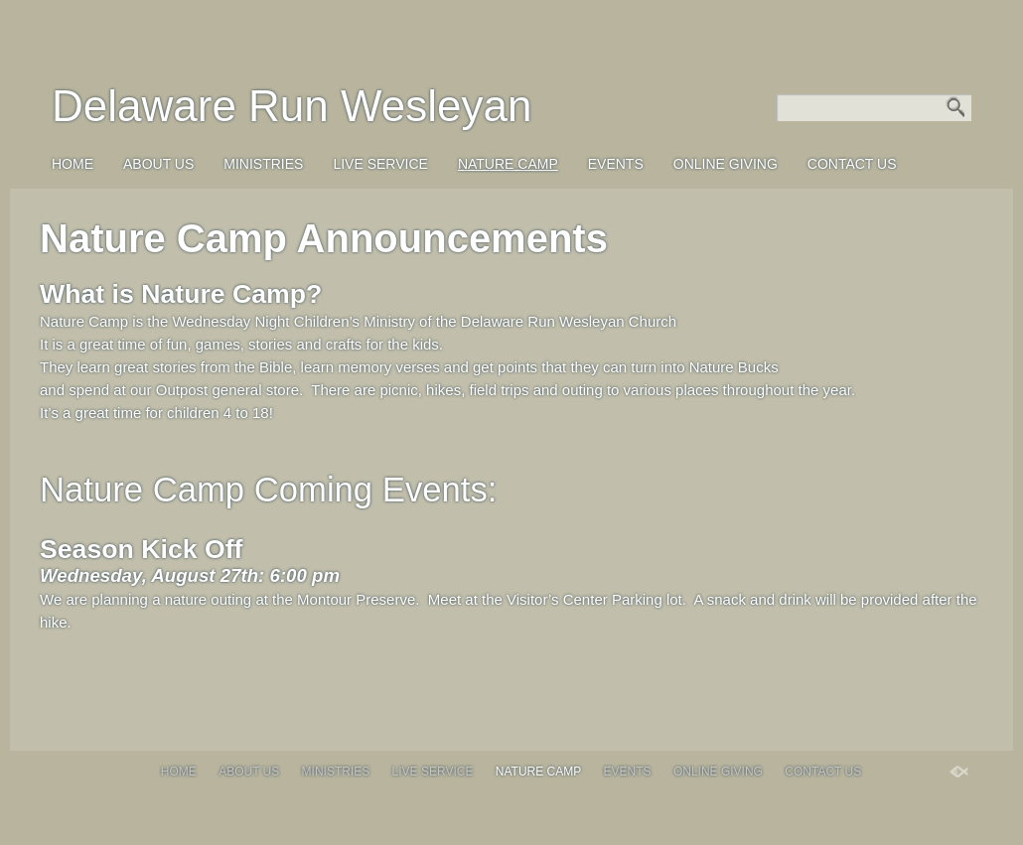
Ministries (263, 164)
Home (72, 164)
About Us (158, 164)
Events (616, 164)
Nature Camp (508, 164)
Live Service (380, 164)
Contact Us (852, 164)
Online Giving (725, 164)
